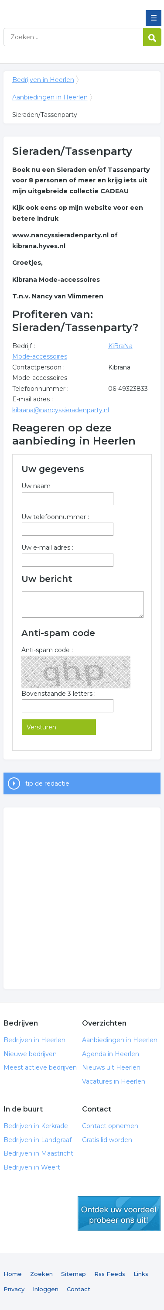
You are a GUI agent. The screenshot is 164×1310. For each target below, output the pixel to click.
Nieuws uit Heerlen (111, 1067)
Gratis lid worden (107, 1140)
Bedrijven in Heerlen (66, 10)
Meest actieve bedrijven (40, 1067)
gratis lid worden (119, 1213)
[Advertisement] (82, 898)
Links (140, 1273)
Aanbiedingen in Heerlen (50, 97)
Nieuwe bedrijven (30, 1054)
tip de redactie (47, 783)
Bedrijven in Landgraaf (37, 1140)
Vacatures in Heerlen (113, 1081)
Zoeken (41, 1273)
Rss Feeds (109, 1273)
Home (12, 1273)
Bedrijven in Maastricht (38, 1153)
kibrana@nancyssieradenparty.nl (60, 410)
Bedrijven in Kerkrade (35, 1126)
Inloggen (45, 1289)
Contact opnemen (110, 1126)
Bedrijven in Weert (31, 1167)
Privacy (13, 1289)
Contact (78, 1289)
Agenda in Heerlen (110, 1054)
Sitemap (73, 1273)
